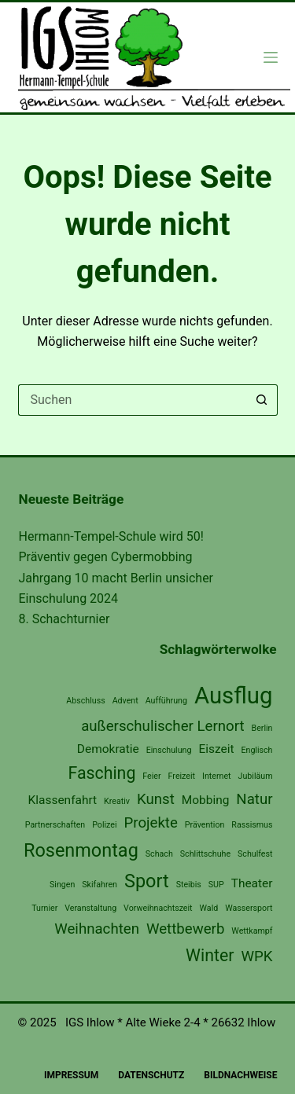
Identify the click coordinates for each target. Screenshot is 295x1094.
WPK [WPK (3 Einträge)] (256, 956)
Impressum (71, 1075)
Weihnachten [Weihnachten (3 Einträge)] (96, 929)
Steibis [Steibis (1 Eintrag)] (188, 884)
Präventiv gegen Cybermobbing (106, 556)
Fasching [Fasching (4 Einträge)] (101, 773)
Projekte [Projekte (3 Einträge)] (151, 823)
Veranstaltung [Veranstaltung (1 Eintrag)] (90, 908)
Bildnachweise (240, 1075)
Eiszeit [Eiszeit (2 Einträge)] (216, 749)
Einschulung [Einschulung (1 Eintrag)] (169, 750)
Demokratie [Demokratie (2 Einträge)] (108, 749)
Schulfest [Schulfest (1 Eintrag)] (255, 854)
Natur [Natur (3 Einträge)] (254, 799)
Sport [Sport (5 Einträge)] (146, 881)
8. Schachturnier (64, 618)
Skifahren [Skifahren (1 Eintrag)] (99, 884)
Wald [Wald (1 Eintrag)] (209, 908)
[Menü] (271, 57)
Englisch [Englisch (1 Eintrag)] (256, 750)
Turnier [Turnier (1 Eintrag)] (44, 908)
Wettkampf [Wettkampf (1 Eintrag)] (251, 931)
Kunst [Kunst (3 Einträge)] (156, 799)
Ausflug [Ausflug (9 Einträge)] (233, 695)
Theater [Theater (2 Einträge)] (252, 883)
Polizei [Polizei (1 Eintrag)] (104, 825)
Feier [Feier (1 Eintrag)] (151, 776)
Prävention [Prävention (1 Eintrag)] (205, 825)
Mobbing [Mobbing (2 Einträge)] (206, 800)
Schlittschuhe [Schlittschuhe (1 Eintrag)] (205, 854)
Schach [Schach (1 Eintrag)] (159, 854)
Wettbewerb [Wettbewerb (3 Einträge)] (185, 929)
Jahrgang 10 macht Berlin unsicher (116, 578)
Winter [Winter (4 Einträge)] (210, 955)
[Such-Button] (262, 400)
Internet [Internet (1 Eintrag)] (216, 776)
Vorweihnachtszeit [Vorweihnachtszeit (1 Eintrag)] (158, 908)
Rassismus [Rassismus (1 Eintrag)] (251, 825)
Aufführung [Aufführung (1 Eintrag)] (166, 701)
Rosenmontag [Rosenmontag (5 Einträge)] (81, 850)
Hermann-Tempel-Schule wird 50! (111, 536)
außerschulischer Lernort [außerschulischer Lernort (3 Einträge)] (162, 726)
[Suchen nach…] (132, 400)
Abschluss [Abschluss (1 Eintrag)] (85, 701)
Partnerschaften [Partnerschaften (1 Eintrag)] (55, 825)
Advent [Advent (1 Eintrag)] (125, 701)
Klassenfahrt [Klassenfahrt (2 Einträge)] (63, 800)
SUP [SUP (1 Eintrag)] (216, 884)
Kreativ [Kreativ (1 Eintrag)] (117, 801)
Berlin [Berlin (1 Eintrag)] (262, 728)
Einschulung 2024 (69, 598)
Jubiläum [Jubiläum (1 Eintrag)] (255, 776)
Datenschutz (151, 1075)
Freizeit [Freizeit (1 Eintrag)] (181, 776)
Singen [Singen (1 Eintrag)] (62, 884)
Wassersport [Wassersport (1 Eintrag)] (248, 908)
